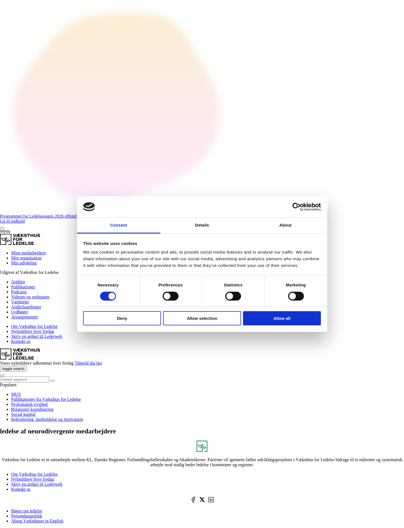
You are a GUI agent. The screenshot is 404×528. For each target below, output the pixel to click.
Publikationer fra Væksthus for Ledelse (46, 399)
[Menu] (2, 228)
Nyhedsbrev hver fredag (32, 331)
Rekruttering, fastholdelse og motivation (47, 419)
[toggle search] (13, 369)
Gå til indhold (12, 221)
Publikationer (23, 286)
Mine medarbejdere (28, 253)
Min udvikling (24, 263)
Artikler (18, 281)
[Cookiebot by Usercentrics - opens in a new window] (296, 207)
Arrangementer (24, 317)
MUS (16, 394)
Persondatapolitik (26, 516)
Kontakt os (21, 341)
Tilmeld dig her (88, 363)
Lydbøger (19, 312)
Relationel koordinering (32, 409)
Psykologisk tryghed (29, 404)
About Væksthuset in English (37, 521)
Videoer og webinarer (30, 296)
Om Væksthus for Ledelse (34, 326)
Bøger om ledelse (26, 511)
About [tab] (285, 225)
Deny (122, 318)
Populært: (8, 384)
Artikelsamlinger (26, 306)
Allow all (282, 318)
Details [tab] (202, 225)
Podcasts (19, 291)
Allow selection (202, 318)
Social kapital (23, 414)
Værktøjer (20, 301)
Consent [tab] (118, 225)
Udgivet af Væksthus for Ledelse (29, 272)
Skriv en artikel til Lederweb (36, 336)
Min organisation (26, 258)
